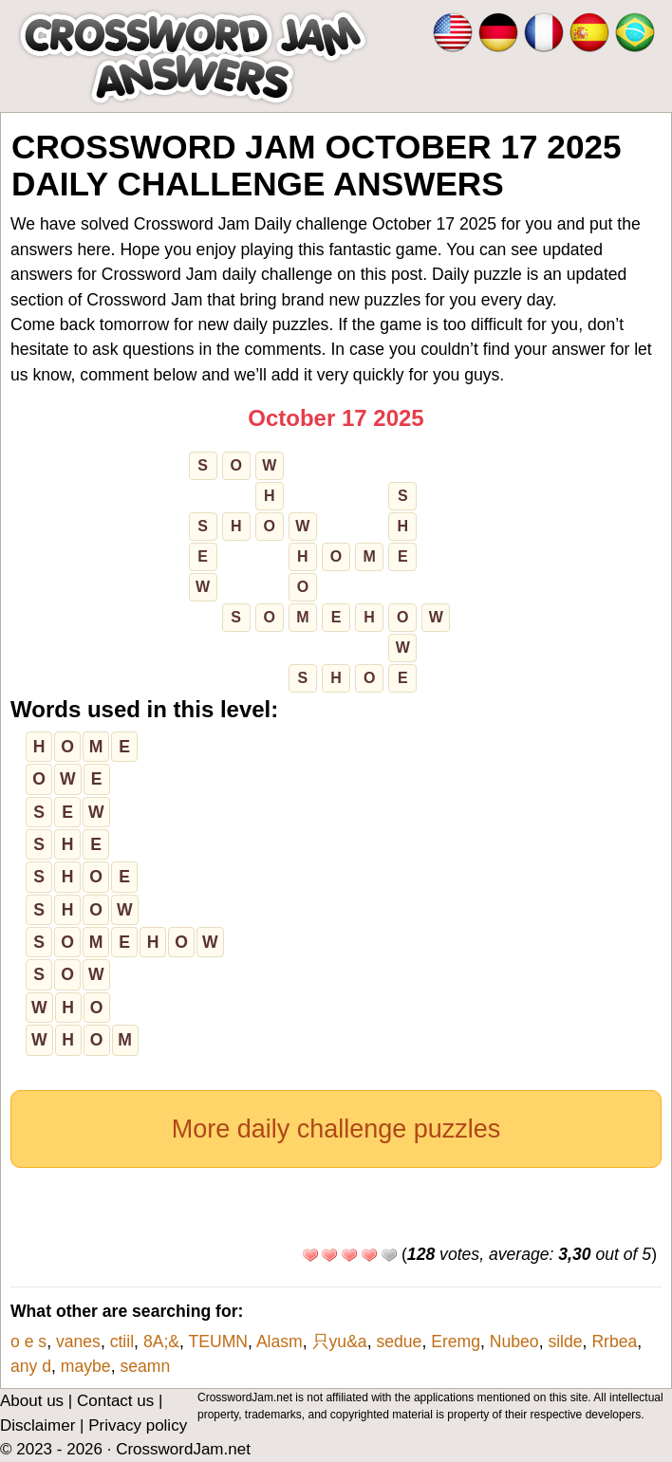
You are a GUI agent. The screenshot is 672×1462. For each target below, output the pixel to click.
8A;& (161, 1341)
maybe (86, 1366)
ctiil (122, 1341)
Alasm (279, 1341)
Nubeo (514, 1341)
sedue (398, 1341)
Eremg (455, 1341)
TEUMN (219, 1341)
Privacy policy (137, 1425)
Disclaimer (37, 1425)
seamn (145, 1366)
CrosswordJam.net (183, 1449)
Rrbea (614, 1341)
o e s (28, 1341)
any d (30, 1366)
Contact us (115, 1401)
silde (565, 1341)
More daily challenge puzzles (336, 1129)
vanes (78, 1341)
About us (32, 1401)
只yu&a (339, 1341)
